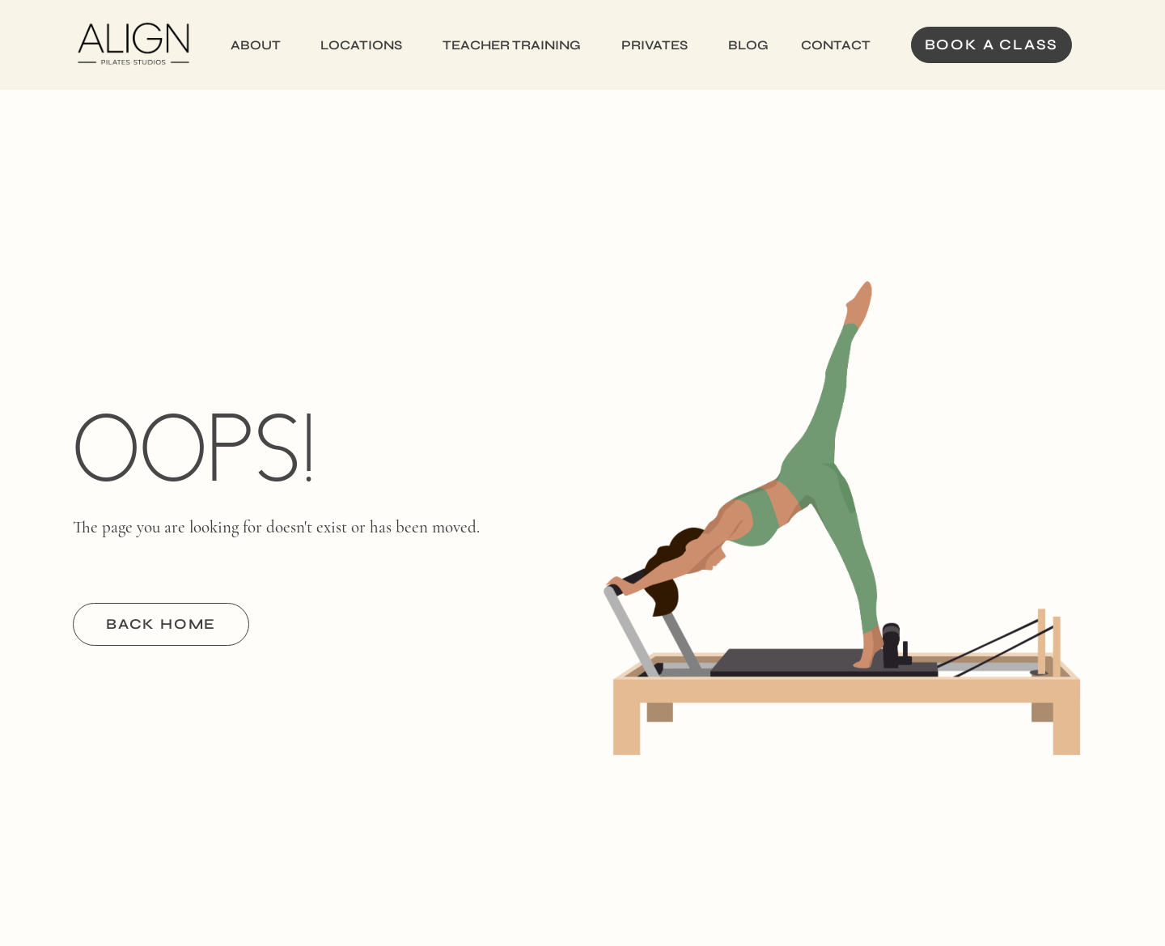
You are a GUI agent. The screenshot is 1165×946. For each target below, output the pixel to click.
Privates (654, 45)
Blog (748, 45)
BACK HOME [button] (161, 624)
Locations (361, 45)
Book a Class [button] (992, 44)
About (256, 45)
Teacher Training (512, 45)
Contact (836, 45)
